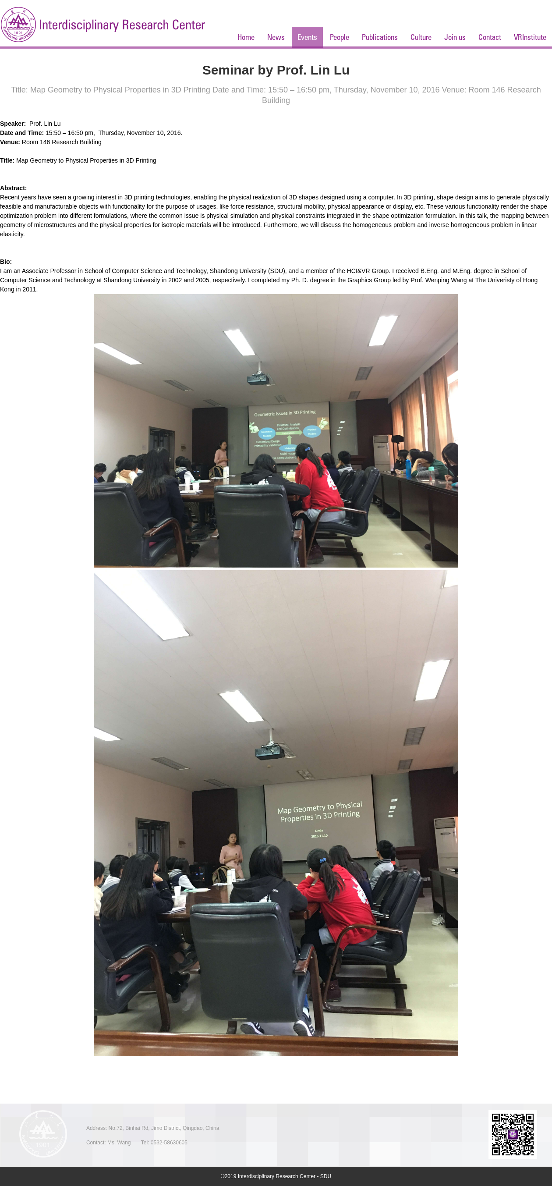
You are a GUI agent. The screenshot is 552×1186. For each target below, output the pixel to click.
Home (246, 37)
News (276, 37)
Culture (421, 37)
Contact (489, 37)
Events (307, 37)
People (339, 37)
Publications (380, 37)
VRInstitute (530, 37)
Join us (455, 37)
